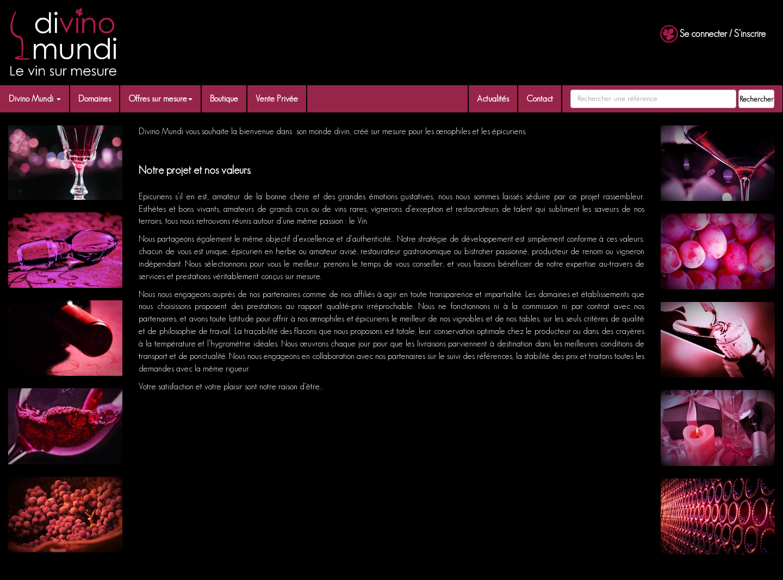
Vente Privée (277, 98)
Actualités (493, 98)
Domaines (94, 98)
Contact (539, 98)
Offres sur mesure (160, 98)
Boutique (224, 98)
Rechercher (756, 98)
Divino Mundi (35, 98)
